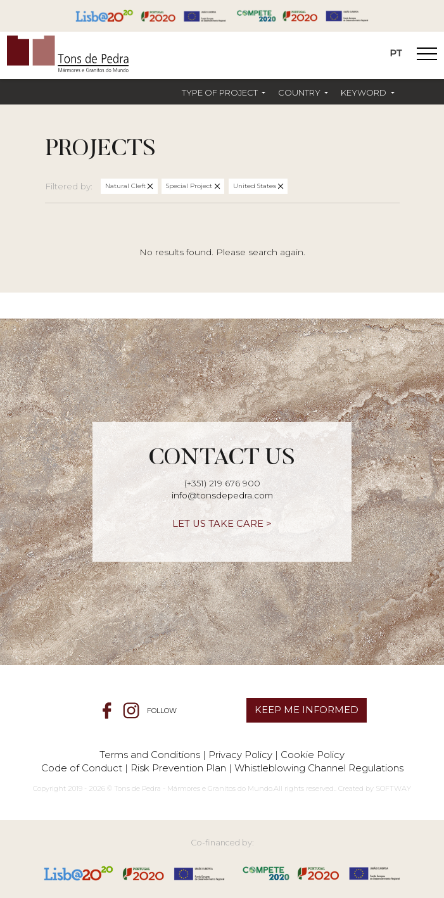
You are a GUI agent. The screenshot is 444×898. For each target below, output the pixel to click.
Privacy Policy (240, 755)
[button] (223, 93)
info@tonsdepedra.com (222, 495)
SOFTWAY (393, 788)
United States (255, 186)
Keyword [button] (364, 92)
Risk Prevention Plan (178, 768)
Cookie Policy (313, 755)
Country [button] (300, 92)
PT (396, 53)
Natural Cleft (126, 186)
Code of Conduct (81, 768)
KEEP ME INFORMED (306, 710)
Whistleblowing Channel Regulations (318, 768)
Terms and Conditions (149, 755)
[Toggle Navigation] (427, 55)
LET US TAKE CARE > (222, 523)
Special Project (190, 186)
